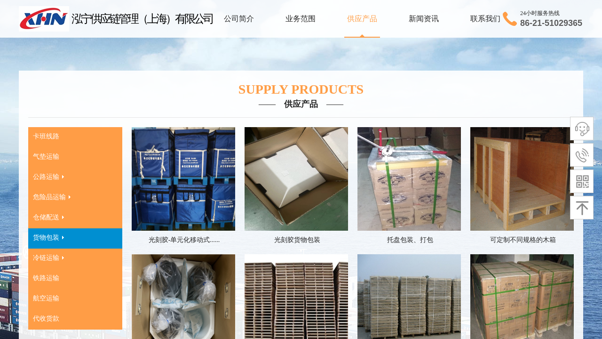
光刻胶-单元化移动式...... (184, 239)
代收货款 (46, 318)
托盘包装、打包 (410, 239)
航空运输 (46, 298)
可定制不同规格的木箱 (523, 239)
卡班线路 (46, 136)
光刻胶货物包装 (297, 239)
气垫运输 (46, 156)
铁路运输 (46, 278)
